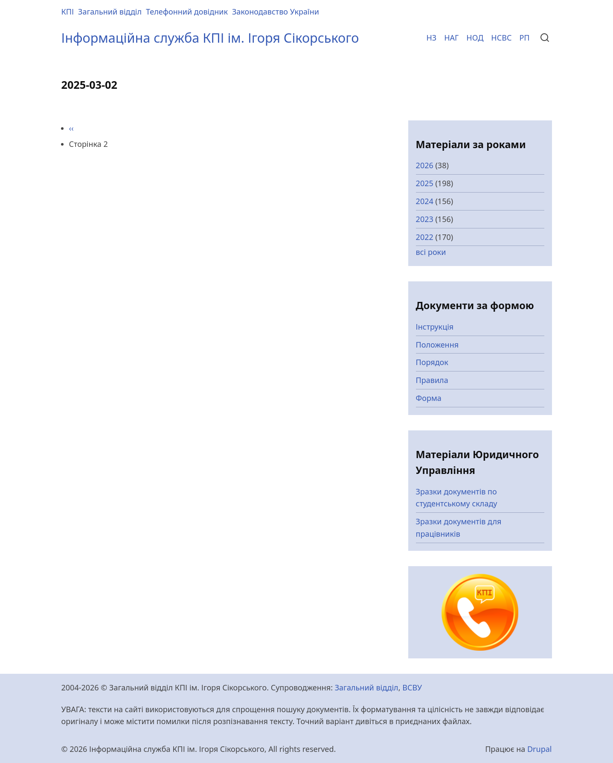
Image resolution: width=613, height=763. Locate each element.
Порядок (432, 362)
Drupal (539, 749)
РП (524, 37)
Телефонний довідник (187, 11)
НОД (474, 37)
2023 (424, 219)
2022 (424, 237)
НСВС (501, 37)
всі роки (431, 252)
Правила (432, 380)
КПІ (67, 11)
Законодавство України (275, 11)
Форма (429, 398)
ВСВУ (412, 687)
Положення (437, 344)
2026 (424, 165)
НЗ (431, 37)
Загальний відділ (110, 11)
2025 (424, 183)
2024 (424, 201)
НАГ (451, 37)
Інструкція (435, 327)
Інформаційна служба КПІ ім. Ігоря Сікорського (210, 38)
